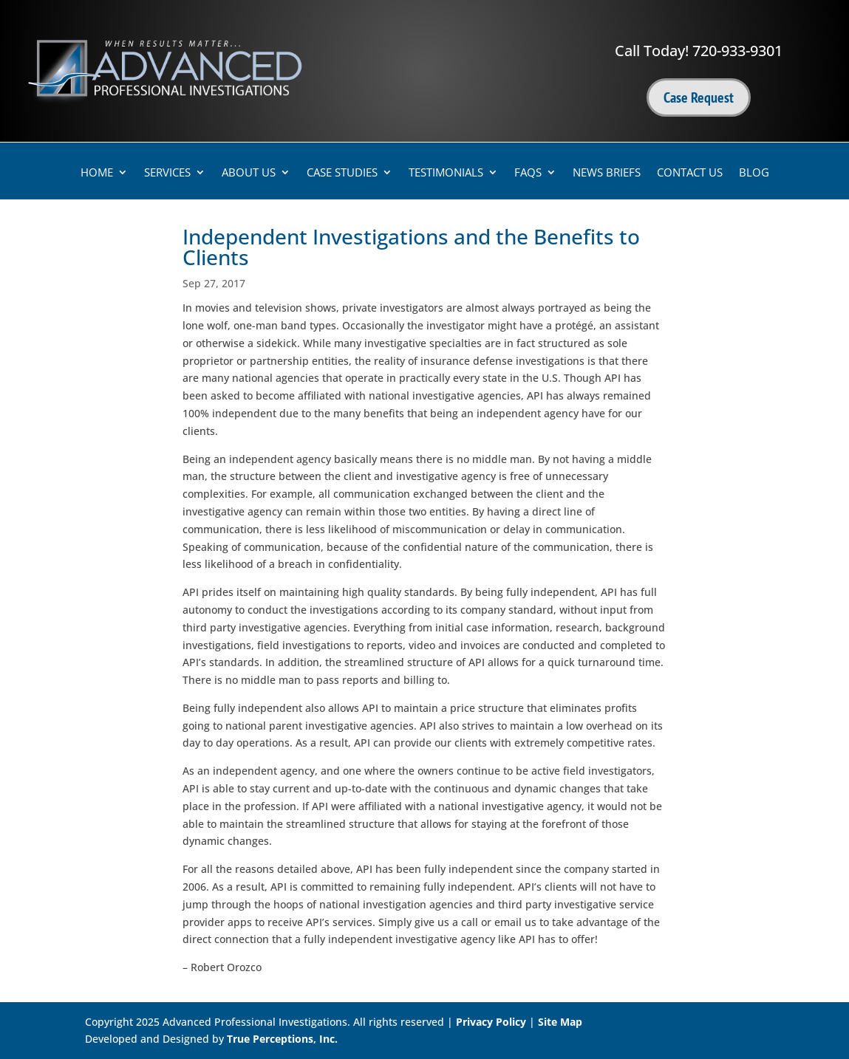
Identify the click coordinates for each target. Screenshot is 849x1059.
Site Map (560, 1022)
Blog (754, 173)
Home (97, 173)
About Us (249, 173)
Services (167, 173)
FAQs (528, 173)
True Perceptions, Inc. (282, 1039)
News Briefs (607, 173)
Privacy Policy (491, 1022)
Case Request (699, 97)
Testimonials (446, 173)
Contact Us (690, 173)
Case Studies (342, 173)
